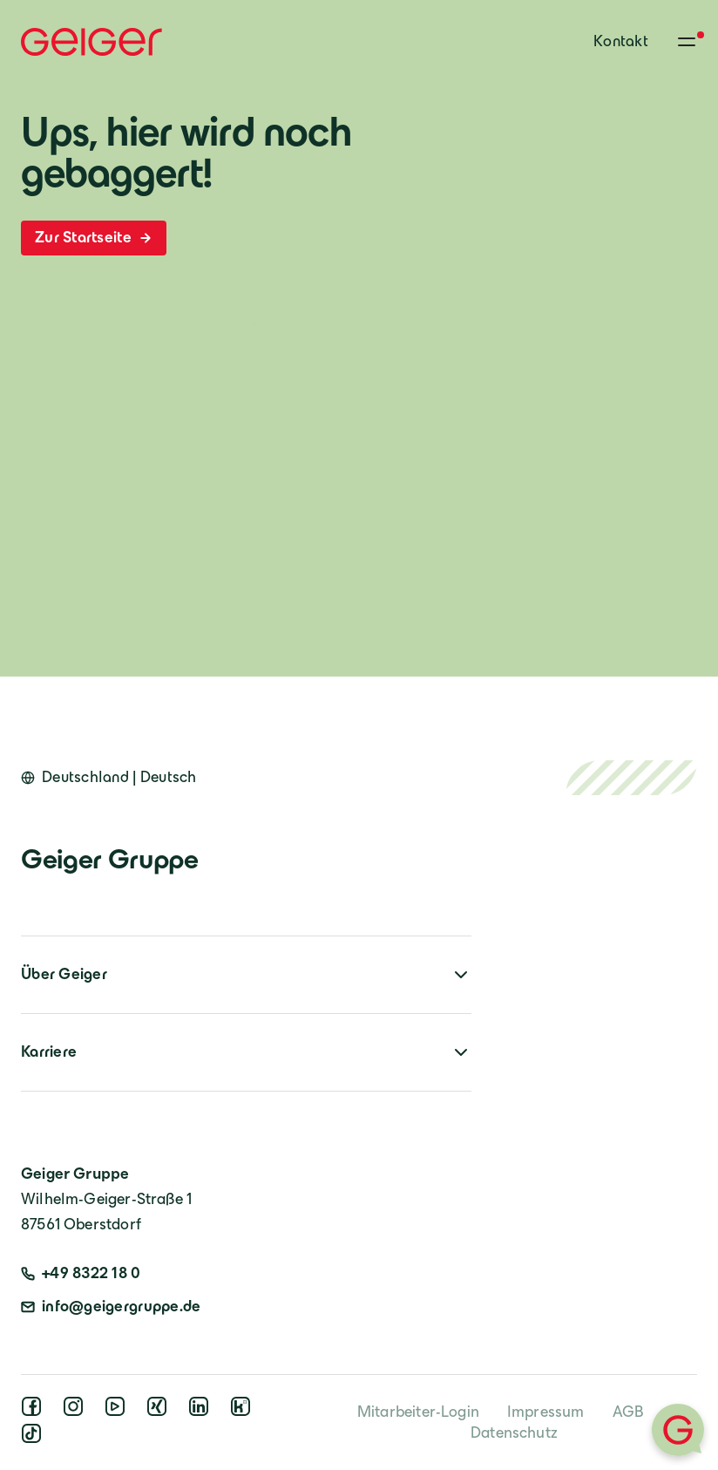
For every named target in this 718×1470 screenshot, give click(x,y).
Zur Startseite (93, 237)
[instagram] (77, 1411)
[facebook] (35, 1411)
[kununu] (244, 1411)
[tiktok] (35, 1438)
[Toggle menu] (686, 41)
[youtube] (118, 1411)
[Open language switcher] (109, 777)
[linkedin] (202, 1411)
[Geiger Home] (91, 42)
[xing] (160, 1411)
